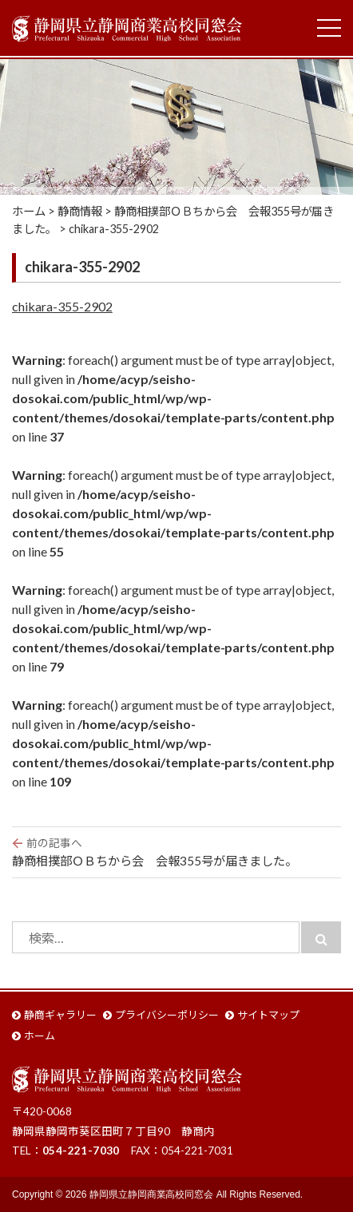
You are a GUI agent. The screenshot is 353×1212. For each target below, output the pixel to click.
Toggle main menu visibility (329, 24)
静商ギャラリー (60, 1014)
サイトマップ (268, 1014)
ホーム (39, 1035)
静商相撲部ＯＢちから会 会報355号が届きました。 (176, 851)
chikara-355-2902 (62, 306)
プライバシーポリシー (167, 1014)
